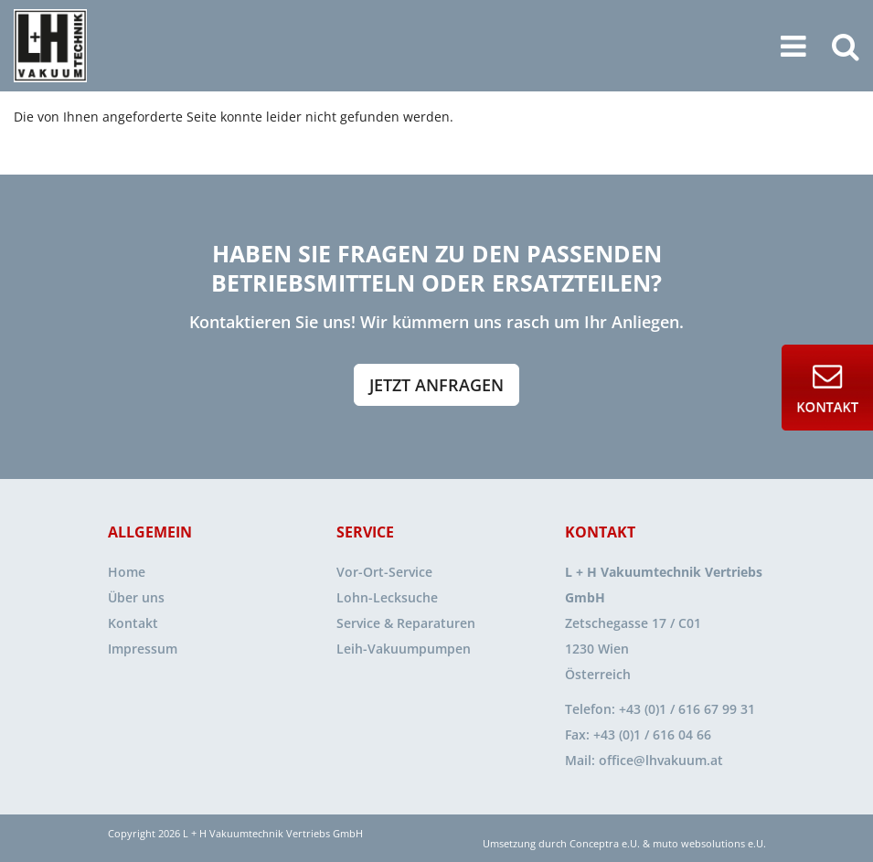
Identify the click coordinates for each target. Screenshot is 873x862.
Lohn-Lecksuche (387, 597)
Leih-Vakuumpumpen (403, 648)
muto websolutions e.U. (709, 843)
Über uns (136, 597)
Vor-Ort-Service (384, 571)
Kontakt (133, 623)
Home (126, 571)
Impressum (142, 648)
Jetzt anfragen (436, 385)
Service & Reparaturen (405, 623)
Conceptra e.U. (605, 843)
